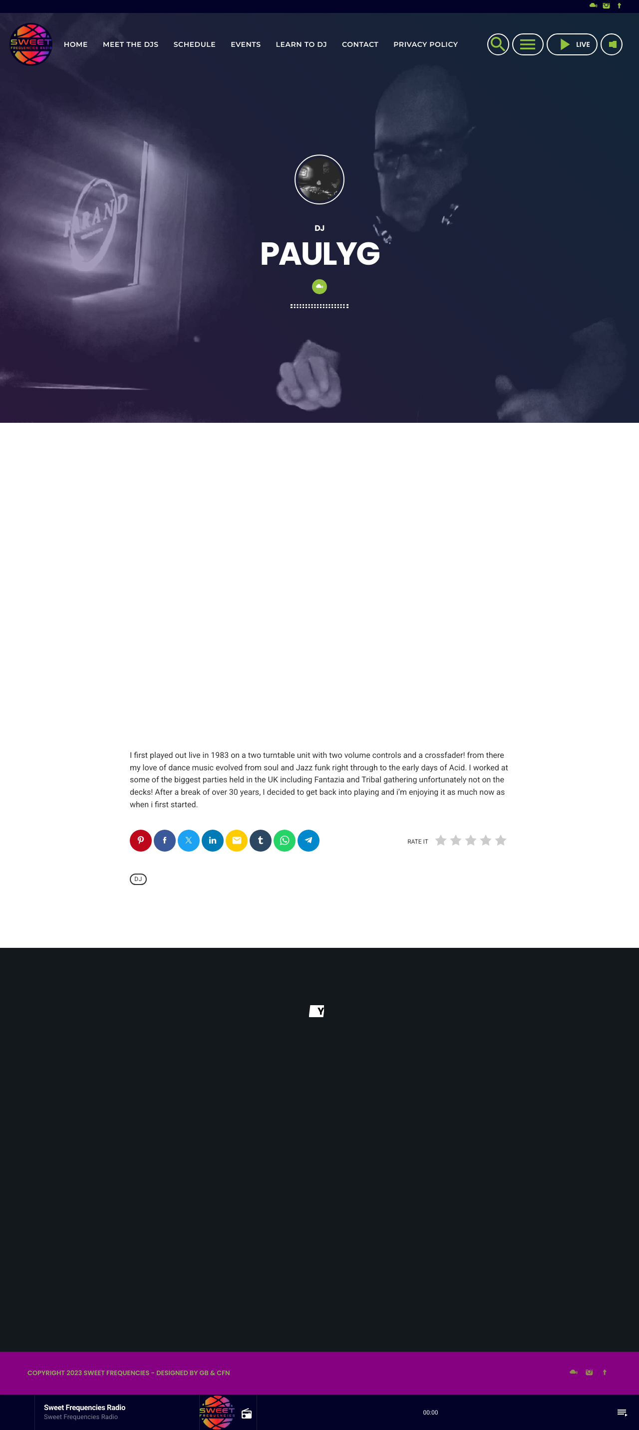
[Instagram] (607, 6)
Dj (138, 879)
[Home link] (30, 44)
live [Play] (572, 44)
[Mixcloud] (594, 6)
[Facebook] (620, 6)
